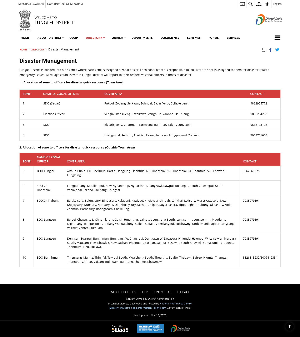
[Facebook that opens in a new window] (270, 49)
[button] (278, 37)
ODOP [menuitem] (73, 38)
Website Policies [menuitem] (123, 292)
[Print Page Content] (263, 49)
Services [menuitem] (233, 38)
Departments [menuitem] (142, 38)
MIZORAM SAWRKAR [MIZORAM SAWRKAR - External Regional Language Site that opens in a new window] (31, 4)
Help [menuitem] (144, 292)
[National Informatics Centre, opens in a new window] (150, 329)
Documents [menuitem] (170, 38)
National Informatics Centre (176, 303)
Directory (37, 49)
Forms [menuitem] (214, 38)
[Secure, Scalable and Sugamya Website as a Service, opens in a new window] (120, 329)
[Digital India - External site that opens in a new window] (263, 28)
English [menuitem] (277, 4)
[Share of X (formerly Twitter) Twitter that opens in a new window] (277, 49)
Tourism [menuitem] (118, 38)
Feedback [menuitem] (182, 292)
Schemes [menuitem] (194, 38)
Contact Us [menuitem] (161, 292)
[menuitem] (242, 4)
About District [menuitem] (51, 38)
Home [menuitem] (25, 38)
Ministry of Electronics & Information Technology (137, 307)
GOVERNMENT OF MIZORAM (65, 4)
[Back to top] (289, 326)
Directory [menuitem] (95, 38)
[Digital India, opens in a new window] (180, 329)
